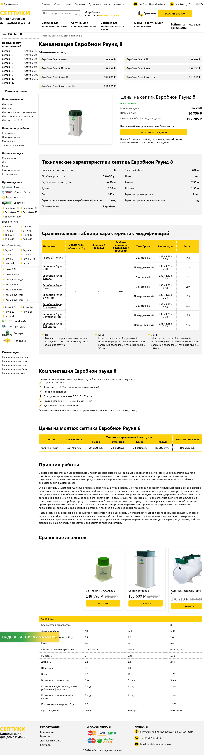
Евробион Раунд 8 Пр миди (56, 68)
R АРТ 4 (9, 226)
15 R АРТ (9, 239)
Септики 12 (8, 82)
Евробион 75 (30, 212)
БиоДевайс (14, 321)
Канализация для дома (15, 361)
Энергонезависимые (13, 145)
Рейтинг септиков (16, 91)
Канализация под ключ (15, 357)
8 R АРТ (27, 230)
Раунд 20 (10, 316)
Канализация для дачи (14, 365)
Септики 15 (30, 50)
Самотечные (9, 141)
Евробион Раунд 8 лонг (139, 68)
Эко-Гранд (14, 341)
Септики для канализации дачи (83, 24)
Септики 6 (7, 66)
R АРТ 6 (9, 230)
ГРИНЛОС (14, 326)
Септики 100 (31, 74)
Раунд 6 (27, 254)
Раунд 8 (9, 263)
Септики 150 (31, 78)
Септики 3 (7, 54)
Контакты (119, 4)
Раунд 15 (28, 311)
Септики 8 (7, 70)
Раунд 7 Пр (29, 258)
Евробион (13, 203)
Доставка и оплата (99, 4)
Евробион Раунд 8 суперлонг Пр (58, 86)
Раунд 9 (27, 263)
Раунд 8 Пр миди (14, 279)
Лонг (4, 162)
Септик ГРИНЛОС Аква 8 (100, 590)
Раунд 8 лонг (11, 284)
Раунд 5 (9, 254)
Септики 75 (30, 70)
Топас (11, 187)
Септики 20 (30, 54)
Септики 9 (7, 74)
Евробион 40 (30, 208)
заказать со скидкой (154, 132)
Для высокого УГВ (12, 120)
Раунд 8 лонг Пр (13, 289)
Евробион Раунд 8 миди (54, 59)
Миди (5, 166)
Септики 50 (30, 66)
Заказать (103, 603)
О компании (47, 732)
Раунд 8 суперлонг (14, 294)
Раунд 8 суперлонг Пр (16, 299)
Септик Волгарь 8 (138, 590)
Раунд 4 (27, 250)
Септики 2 (7, 50)
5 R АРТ (27, 226)
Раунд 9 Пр (11, 307)
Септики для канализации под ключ (112, 26)
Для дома (7, 104)
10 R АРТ (9, 235)
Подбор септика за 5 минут (29, 637)
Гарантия (80, 4)
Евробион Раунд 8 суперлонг (141, 77)
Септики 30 (30, 58)
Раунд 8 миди (12, 274)
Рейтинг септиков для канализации (186, 26)
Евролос (12, 197)
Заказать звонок (175, 13)
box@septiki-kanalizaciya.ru (155, 744)
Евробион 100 (13, 216)
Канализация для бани (14, 369)
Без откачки (8, 133)
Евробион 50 (12, 212)
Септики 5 (7, 62)
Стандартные (9, 158)
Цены (68, 4)
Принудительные (11, 137)
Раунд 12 (10, 311)
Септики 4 (7, 58)
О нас (57, 4)
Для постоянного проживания (19, 112)
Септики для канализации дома (54, 24)
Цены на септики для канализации (148, 24)
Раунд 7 (9, 258)
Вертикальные (10, 174)
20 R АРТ (27, 239)
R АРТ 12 (27, 235)
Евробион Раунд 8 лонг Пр (55, 77)
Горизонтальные (11, 170)
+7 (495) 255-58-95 (151, 738)
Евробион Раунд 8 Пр (138, 59)
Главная (46, 4)
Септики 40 (30, 62)
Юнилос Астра (16, 192)
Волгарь (12, 333)
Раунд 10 (28, 307)
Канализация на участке (15, 373)
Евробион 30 (12, 208)
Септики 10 (8, 78)
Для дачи (7, 108)
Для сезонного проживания (17, 116)
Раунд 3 (9, 250)
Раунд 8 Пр (11, 269)
